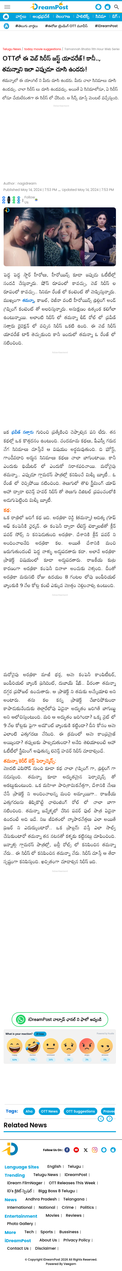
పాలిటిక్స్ (82, 16)
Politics (87, 1207)
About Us (48, 1240)
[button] (110, 1119)
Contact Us (18, 1248)
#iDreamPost (106, 26)
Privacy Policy (76, 1240)
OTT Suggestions (80, 1111)
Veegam (70, 1264)
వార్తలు (21, 16)
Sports (46, 1232)
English (54, 1166)
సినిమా (101, 16)
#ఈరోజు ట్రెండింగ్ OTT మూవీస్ (66, 26)
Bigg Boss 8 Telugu (56, 1191)
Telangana (73, 1199)
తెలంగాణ (63, 16)
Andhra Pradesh (41, 1199)
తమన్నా (28, 300)
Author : (20, 183)
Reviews (74, 1215)
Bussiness (68, 1232)
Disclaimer (45, 1248)
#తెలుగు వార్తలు (26, 26)
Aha (29, 1111)
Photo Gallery (20, 1223)
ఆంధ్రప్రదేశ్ (41, 16)
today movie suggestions (42, 49)
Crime (68, 1207)
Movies (52, 1215)
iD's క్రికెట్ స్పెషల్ (19, 1191)
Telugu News (12, 49)
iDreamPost (76, 1175)
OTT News (49, 1111)
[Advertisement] (61, 142)
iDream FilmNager (24, 1183)
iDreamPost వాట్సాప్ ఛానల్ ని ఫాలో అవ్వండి (64, 1019)
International (19, 1207)
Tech (29, 1232)
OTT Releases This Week (72, 1183)
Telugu (74, 1166)
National (47, 1207)
